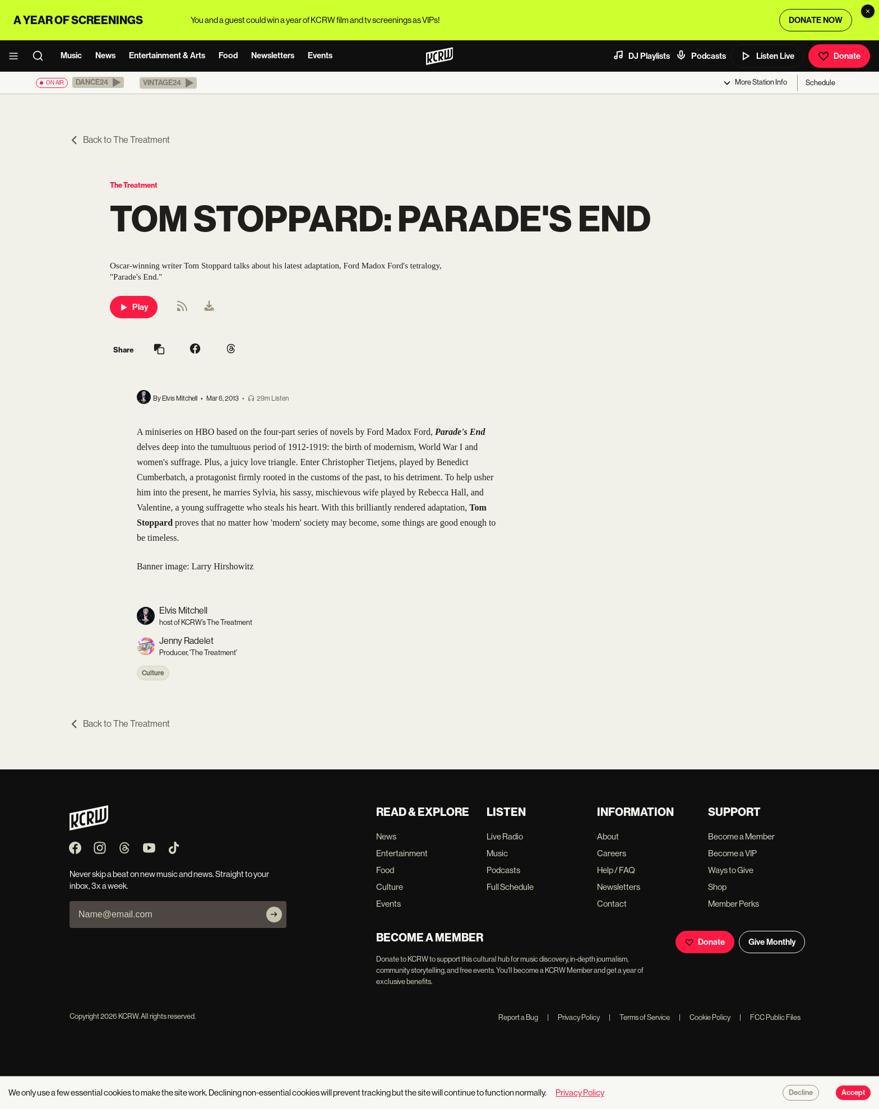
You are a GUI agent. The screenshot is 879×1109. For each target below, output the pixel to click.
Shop (717, 887)
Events (320, 55)
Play (133, 307)
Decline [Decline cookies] (801, 1092)
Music (71, 55)
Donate (839, 56)
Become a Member (741, 836)
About (608, 836)
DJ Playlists (641, 55)
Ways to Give (730, 870)
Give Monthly (771, 942)
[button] (98, 82)
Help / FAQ (616, 870)
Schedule (820, 82)
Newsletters (272, 55)
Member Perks (733, 903)
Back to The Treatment (120, 139)
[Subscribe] (274, 914)
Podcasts (701, 55)
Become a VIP (732, 853)
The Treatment (134, 185)
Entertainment (402, 853)
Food (228, 55)
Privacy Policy (573, 1017)
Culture (153, 673)
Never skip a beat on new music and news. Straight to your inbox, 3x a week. (169, 879)
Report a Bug (518, 1017)
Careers (611, 853)
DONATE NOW (816, 20)
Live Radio (505, 836)
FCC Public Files (770, 1017)
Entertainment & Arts (167, 55)
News (105, 55)
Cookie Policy (704, 1017)
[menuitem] (209, 307)
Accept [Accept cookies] (853, 1092)
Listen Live (767, 56)
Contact (612, 903)
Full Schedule (510, 887)
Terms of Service (639, 1017)
